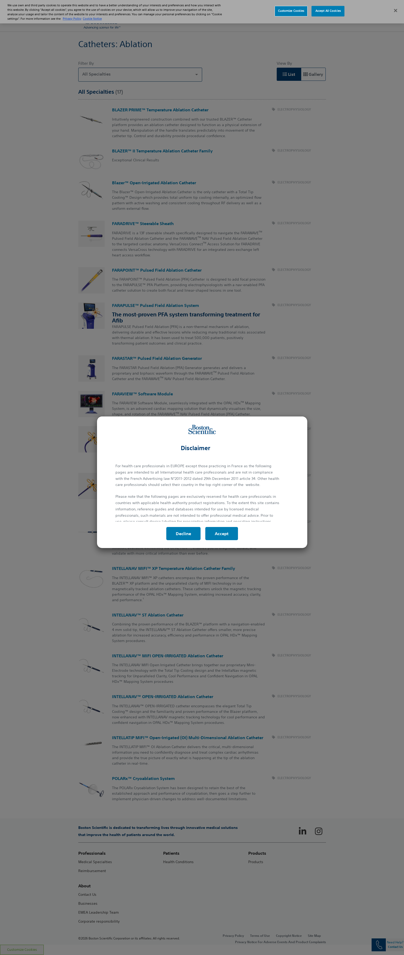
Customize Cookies (291, 6)
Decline (183, 533)
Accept (221, 533)
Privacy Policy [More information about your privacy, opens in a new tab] (72, 14)
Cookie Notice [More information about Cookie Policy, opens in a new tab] (92, 14)
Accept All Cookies (328, 6)
